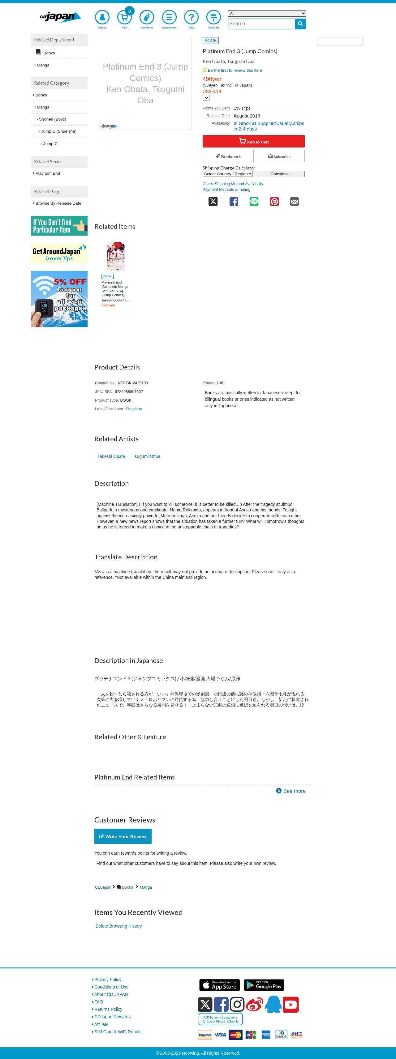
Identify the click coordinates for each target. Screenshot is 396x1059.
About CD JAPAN (111, 994)
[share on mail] (294, 200)
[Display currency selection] (206, 98)
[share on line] (254, 200)
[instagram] (237, 1004)
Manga (146, 887)
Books (127, 887)
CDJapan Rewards (112, 1016)
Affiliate (101, 1024)
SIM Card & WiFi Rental (117, 1031)
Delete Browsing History (119, 926)
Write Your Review (123, 836)
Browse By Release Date (58, 203)
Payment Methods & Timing (226, 189)
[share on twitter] (213, 200)
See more (294, 791)
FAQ (98, 1001)
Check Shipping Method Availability (233, 184)
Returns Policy (108, 1009)
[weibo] (254, 1004)
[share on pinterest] (274, 200)
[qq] (273, 1004)
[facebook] (221, 1004)
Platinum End (48, 173)
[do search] (300, 24)
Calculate (279, 174)
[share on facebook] (234, 200)
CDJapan (103, 887)
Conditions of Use (111, 986)
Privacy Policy (107, 979)
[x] (205, 1004)
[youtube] (291, 1005)
